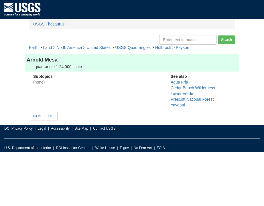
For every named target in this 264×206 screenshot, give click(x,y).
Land (47, 47)
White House (105, 148)
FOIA (161, 148)
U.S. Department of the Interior (27, 148)
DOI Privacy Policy (18, 128)
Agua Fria (179, 82)
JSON (36, 116)
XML (50, 116)
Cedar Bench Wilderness (193, 88)
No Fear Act (143, 148)
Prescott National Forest (192, 99)
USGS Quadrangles (133, 47)
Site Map (81, 128)
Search (226, 40)
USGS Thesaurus (48, 24)
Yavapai (178, 105)
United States (98, 47)
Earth (33, 47)
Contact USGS (104, 128)
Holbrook (163, 47)
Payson (182, 47)
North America (69, 47)
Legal (42, 128)
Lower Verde (182, 93)
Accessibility (60, 128)
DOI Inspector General (73, 148)
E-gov (124, 148)
